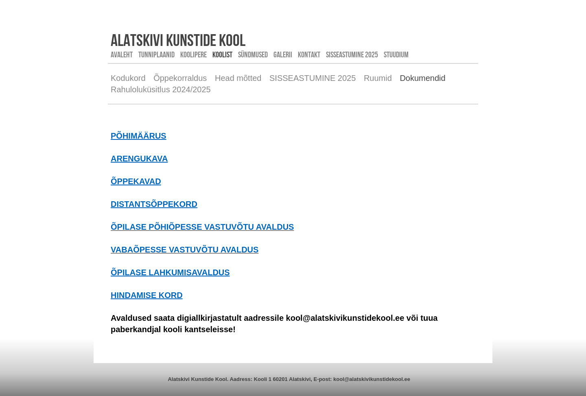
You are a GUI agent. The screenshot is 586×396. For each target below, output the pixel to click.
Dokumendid (422, 78)
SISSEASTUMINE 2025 (352, 54)
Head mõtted (238, 78)
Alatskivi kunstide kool (178, 39)
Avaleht (122, 54)
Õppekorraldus (180, 78)
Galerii (282, 54)
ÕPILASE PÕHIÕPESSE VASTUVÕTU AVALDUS (202, 226)
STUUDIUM (396, 54)
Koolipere (193, 54)
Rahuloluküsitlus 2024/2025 (161, 89)
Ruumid (378, 78)
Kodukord (128, 78)
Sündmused (253, 54)
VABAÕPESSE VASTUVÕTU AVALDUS (184, 249)
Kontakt (309, 54)
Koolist (222, 54)
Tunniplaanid (156, 54)
